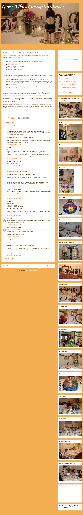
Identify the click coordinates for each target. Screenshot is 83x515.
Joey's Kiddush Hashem (65, 79)
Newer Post (6, 266)
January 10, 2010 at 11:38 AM (14, 215)
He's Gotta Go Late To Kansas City (68, 87)
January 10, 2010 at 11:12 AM (14, 198)
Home (28, 266)
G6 (7, 147)
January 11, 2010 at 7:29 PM (14, 236)
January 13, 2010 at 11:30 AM (14, 255)
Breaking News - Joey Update (67, 84)
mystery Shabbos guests (17, 57)
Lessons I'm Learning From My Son (68, 90)
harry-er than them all (12, 227)
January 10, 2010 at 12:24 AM (14, 165)
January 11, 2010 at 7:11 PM (14, 224)
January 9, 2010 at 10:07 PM (14, 144)
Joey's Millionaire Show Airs (66, 92)
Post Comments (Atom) (31, 270)
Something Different (12, 126)
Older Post (50, 266)
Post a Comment (9, 258)
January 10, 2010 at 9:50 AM (14, 186)
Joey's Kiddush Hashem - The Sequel (69, 81)
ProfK (8, 218)
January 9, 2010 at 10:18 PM (14, 158)
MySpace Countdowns (70, 68)
